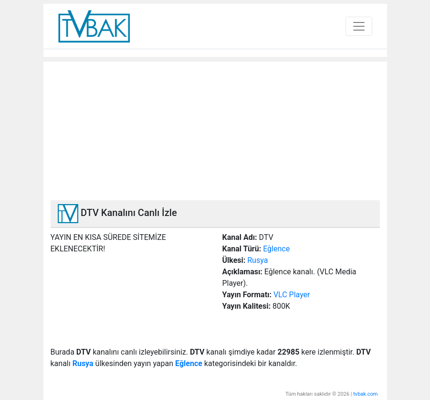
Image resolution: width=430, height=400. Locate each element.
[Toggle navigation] (359, 26)
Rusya (257, 260)
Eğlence (276, 248)
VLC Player (291, 294)
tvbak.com (365, 394)
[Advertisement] (215, 128)
